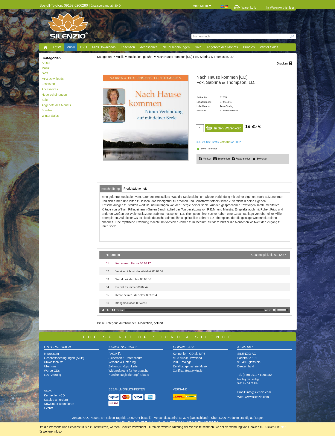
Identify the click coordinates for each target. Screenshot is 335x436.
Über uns (50, 366)
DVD (83, 47)
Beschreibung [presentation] (110, 188)
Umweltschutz (53, 362)
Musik (71, 47)
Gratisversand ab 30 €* (106, 5)
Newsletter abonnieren (59, 403)
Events (48, 408)
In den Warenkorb (223, 127)
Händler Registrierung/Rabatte (128, 374)
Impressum (51, 353)
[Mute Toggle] (274, 310)
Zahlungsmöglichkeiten (123, 366)
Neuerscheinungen (176, 47)
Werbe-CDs (52, 370)
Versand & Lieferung (122, 362)
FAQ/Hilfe (114, 353)
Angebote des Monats (222, 47)
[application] (194, 282)
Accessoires (148, 47)
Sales (48, 391)
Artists (56, 47)
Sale (198, 47)
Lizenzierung (52, 374)
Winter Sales (269, 47)
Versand (224, 142)
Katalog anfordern (56, 399)
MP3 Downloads (104, 47)
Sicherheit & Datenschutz (125, 358)
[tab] (110, 189)
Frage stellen (243, 158)
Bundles (249, 47)
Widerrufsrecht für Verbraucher (128, 370)
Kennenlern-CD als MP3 (189, 353)
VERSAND (180, 389)
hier (282, 427)
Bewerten (262, 158)
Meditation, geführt (150, 323)
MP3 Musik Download (187, 358)
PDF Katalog (181, 362)
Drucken (282, 63)
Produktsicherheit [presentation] (135, 188)
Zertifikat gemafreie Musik (190, 366)
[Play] (108, 310)
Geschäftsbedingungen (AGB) (64, 358)
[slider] (194, 310)
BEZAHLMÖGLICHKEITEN (126, 389)
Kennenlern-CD (54, 395)
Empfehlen (224, 158)
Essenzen (128, 47)
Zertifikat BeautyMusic (188, 370)
